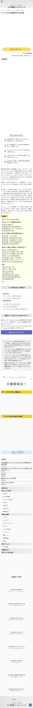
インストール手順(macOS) (13, 298)
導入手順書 (6, 514)
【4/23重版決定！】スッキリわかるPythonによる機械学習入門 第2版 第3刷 (16, 463)
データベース (6, 520)
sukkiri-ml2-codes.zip (16, 332)
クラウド (5, 526)
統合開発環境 (6, 538)
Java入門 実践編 (6, 496)
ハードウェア (6, 532)
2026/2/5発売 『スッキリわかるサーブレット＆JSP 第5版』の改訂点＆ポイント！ (16, 469)
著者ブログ (6, 550)
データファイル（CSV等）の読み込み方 (16, 309)
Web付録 (3, 474)
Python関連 (5, 546)
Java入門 (5, 493)
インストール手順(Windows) (13, 296)
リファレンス (6, 544)
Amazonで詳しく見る (16, 49)
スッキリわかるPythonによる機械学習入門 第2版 (15, 377)
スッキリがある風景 (8, 552)
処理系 (4, 541)
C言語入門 (5, 505)
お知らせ (5, 488)
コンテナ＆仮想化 (6, 529)
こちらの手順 (23, 326)
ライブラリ (5, 517)
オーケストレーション (7, 523)
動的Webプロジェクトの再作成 (8, 478)
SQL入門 (5, 502)
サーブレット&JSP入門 (8, 499)
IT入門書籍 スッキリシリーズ (16, 7)
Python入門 (5, 508)
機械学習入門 (6, 511)
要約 (9, 345)
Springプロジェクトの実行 (7, 482)
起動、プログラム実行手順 (13, 304)
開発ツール (5, 535)
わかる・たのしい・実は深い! (16, 703)
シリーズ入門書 (7, 491)
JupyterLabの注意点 (11, 306)
